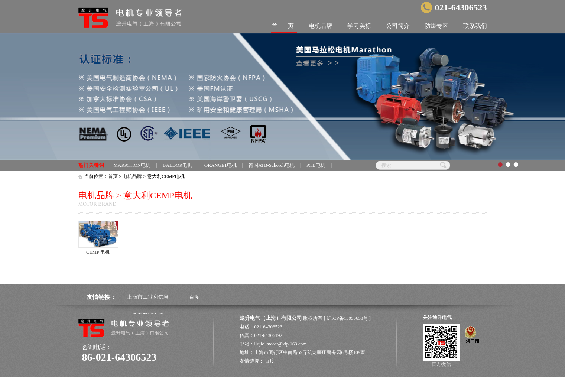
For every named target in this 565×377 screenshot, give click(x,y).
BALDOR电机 (177, 165)
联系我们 (475, 26)
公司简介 (398, 26)
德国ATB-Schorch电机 (272, 165)
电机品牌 (320, 26)
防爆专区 (436, 26)
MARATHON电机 (132, 165)
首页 (113, 176)
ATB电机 (315, 165)
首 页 (283, 26)
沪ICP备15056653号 (347, 318)
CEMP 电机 (98, 252)
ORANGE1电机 (220, 165)
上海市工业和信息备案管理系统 (148, 306)
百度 (194, 297)
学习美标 (359, 26)
